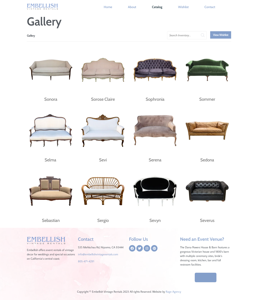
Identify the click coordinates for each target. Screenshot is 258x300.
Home (108, 7)
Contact (209, 7)
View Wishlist (220, 35)
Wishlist (183, 7)
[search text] (187, 35)
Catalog (157, 7)
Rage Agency (173, 291)
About (132, 7)
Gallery (31, 35)
